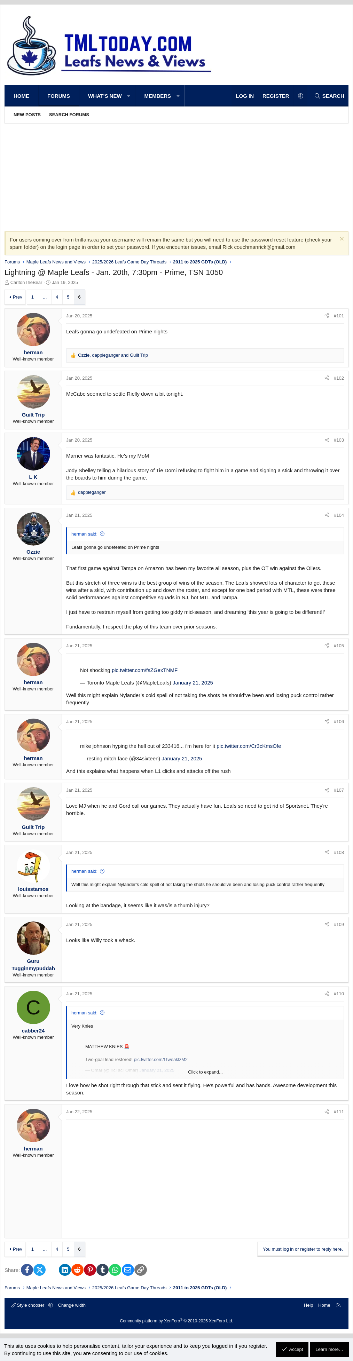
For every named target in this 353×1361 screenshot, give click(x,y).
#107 (339, 790)
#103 (339, 440)
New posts (27, 114)
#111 (339, 1111)
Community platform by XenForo (176, 1321)
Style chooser (28, 1305)
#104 (339, 515)
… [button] (44, 297)
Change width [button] (72, 1305)
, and (113, 355)
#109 (339, 924)
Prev (17, 297)
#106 (339, 721)
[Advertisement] (176, 175)
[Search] (329, 95)
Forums (58, 96)
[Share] (326, 316)
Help (308, 1305)
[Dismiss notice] (341, 239)
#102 (339, 378)
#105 (339, 645)
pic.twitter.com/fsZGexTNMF (145, 670)
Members (157, 96)
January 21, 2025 (193, 683)
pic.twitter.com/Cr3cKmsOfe (249, 746)
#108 (339, 852)
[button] (129, 95)
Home (21, 96)
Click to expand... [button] (205, 1072)
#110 (339, 993)
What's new (105, 96)
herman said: (84, 534)
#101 (339, 315)
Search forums (69, 114)
